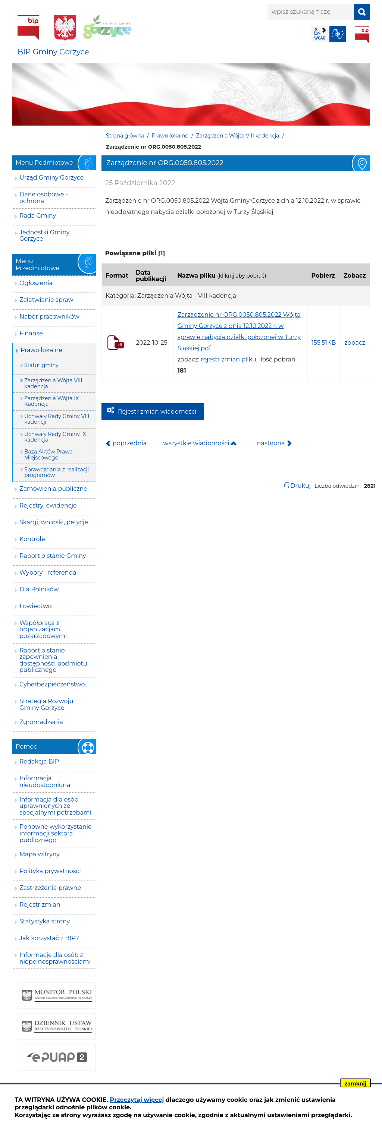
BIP (362, 34)
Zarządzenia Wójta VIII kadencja (237, 135)
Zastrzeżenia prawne (50, 887)
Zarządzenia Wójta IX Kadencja (51, 401)
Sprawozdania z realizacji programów (56, 472)
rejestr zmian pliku (228, 359)
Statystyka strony (44, 921)
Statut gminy (41, 365)
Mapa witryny (39, 854)
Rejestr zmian (39, 904)
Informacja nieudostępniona (44, 782)
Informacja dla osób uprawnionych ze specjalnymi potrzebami (55, 806)
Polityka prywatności (50, 871)
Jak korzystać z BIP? (49, 938)
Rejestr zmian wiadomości (157, 411)
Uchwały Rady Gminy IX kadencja (55, 437)
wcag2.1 (319, 34)
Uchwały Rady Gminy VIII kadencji (57, 419)
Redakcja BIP (39, 761)
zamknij (355, 1083)
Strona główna (125, 135)
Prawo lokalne (170, 135)
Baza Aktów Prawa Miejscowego (48, 454)
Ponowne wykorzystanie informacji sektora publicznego (55, 833)
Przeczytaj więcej (137, 1099)
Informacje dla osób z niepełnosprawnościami (55, 958)
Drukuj (300, 485)
